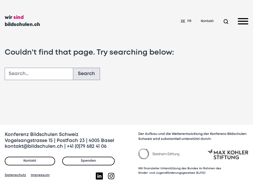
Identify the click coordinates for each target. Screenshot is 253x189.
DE (183, 21)
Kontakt (207, 21)
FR (189, 21)
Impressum (40, 175)
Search (86, 74)
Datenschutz (15, 175)
